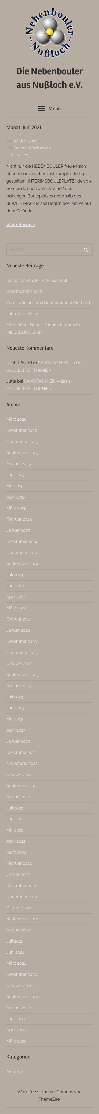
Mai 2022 (14, 830)
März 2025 (16, 507)
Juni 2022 (15, 818)
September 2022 (22, 785)
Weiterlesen (18, 224)
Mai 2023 (14, 718)
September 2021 (22, 918)
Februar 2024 (19, 619)
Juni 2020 (15, 1018)
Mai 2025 (14, 485)
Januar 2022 (18, 874)
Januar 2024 (18, 630)
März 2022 (16, 852)
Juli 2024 (14, 574)
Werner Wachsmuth (32, 148)
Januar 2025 (18, 530)
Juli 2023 (14, 696)
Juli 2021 (14, 941)
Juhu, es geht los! (23, 313)
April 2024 (16, 597)
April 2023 (16, 730)
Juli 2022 (14, 808)
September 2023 (22, 674)
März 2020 (16, 1041)
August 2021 (18, 929)
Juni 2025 (15, 474)
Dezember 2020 (21, 974)
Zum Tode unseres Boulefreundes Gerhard (48, 302)
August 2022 (18, 796)
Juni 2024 (15, 585)
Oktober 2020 (19, 985)
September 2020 (22, 996)
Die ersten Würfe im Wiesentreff (36, 280)
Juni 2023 (15, 707)
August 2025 (18, 463)
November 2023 (22, 652)
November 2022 (21, 763)
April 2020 (16, 1029)
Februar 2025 (19, 519)
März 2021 (16, 963)
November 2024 (22, 552)
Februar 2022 (19, 863)
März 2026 (16, 419)
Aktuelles (19, 155)
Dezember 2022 (21, 752)
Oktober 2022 (19, 774)
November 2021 (21, 896)
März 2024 (16, 607)
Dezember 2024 (21, 541)
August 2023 (18, 685)
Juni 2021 (15, 952)
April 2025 (16, 497)
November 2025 (22, 441)
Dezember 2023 (21, 641)
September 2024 (22, 563)
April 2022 (15, 841)
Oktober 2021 (19, 907)
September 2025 (22, 452)
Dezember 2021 (21, 885)
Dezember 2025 (21, 430)
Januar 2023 (18, 741)
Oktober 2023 (19, 663)
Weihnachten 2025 (24, 291)
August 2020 (18, 1007)
